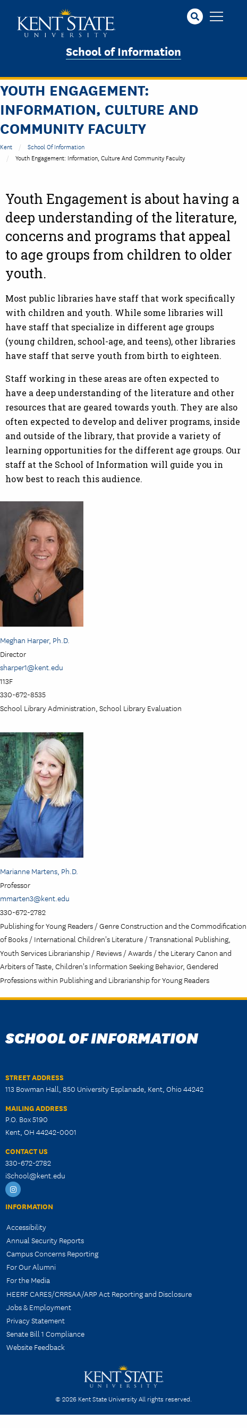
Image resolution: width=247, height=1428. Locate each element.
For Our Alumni (31, 1266)
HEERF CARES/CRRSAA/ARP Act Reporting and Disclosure (99, 1293)
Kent (6, 146)
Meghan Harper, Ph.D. (35, 640)
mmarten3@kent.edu (35, 898)
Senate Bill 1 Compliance (45, 1333)
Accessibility (26, 1227)
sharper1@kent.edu (31, 667)
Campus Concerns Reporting (52, 1253)
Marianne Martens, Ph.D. (39, 871)
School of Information (123, 50)
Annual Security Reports (45, 1240)
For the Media (28, 1280)
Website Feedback (35, 1347)
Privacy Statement (35, 1320)
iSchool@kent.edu (35, 1175)
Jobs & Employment (38, 1307)
